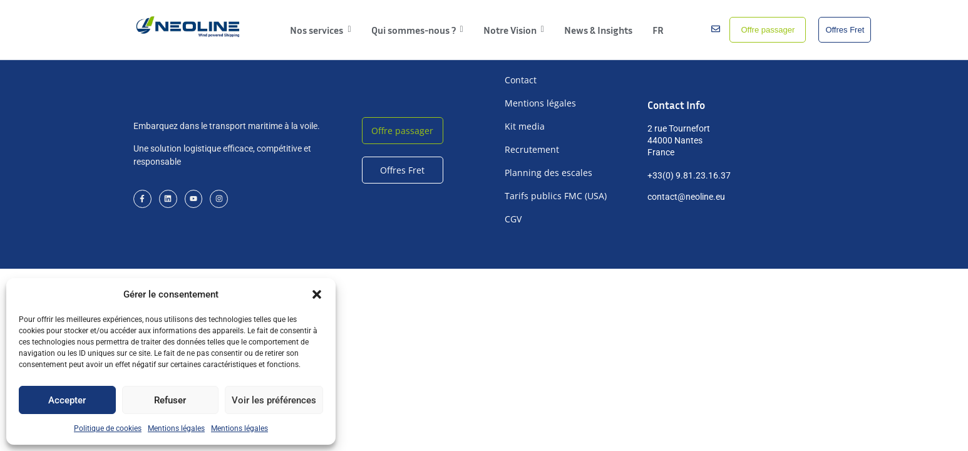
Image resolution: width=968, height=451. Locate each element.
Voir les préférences (274, 400)
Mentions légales (176, 428)
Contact (521, 80)
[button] (317, 294)
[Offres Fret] (844, 30)
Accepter (67, 400)
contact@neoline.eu (686, 197)
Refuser (170, 400)
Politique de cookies (108, 428)
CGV (513, 219)
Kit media (525, 126)
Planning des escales (548, 173)
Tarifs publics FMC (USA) (556, 196)
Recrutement (532, 149)
